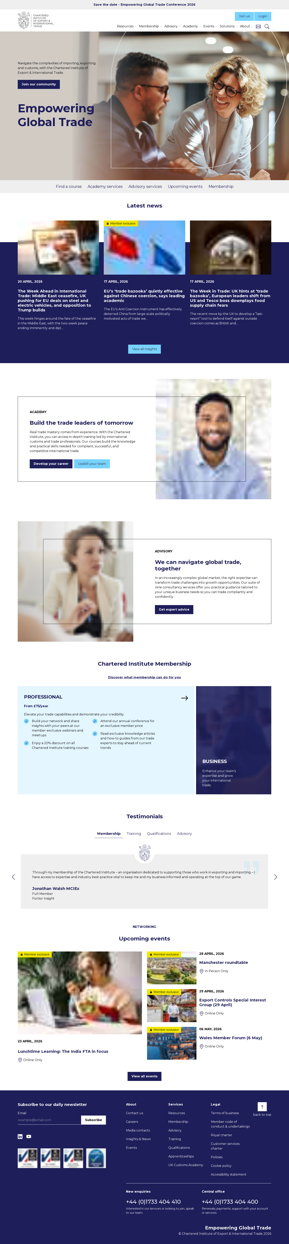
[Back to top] (262, 1106)
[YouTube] (28, 1136)
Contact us (134, 1113)
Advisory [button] (171, 26)
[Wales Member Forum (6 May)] (209, 1043)
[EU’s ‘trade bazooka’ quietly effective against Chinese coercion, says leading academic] (144, 271)
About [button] (245, 26)
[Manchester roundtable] (209, 967)
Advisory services (145, 186)
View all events (144, 1076)
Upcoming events (185, 186)
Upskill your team (92, 464)
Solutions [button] (227, 26)
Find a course (69, 186)
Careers (132, 1122)
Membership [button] (149, 26)
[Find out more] (106, 740)
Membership (220, 186)
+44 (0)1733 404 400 (230, 1201)
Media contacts (138, 1130)
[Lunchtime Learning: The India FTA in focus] (80, 1006)
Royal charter (221, 1135)
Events (131, 1148)
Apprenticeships (181, 1156)
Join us (244, 16)
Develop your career (51, 464)
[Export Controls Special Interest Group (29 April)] (209, 1005)
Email (22, 1113)
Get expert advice (174, 609)
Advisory (184, 833)
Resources (176, 1113)
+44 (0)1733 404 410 (153, 1201)
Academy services (105, 186)
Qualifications (159, 833)
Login (262, 16)
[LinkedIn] (20, 1136)
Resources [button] (125, 26)
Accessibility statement (228, 1174)
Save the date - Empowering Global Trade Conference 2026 (144, 4)
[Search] (267, 26)
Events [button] (208, 26)
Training (134, 833)
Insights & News (138, 1139)
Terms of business (225, 1113)
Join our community (39, 84)
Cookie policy (221, 1166)
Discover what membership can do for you (144, 677)
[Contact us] (258, 26)
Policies (216, 1157)
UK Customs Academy (185, 1165)
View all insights (144, 349)
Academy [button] (190, 26)
